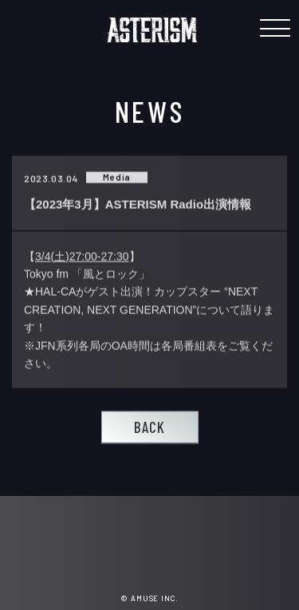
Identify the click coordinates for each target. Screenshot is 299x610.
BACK (149, 427)
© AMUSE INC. (149, 598)
